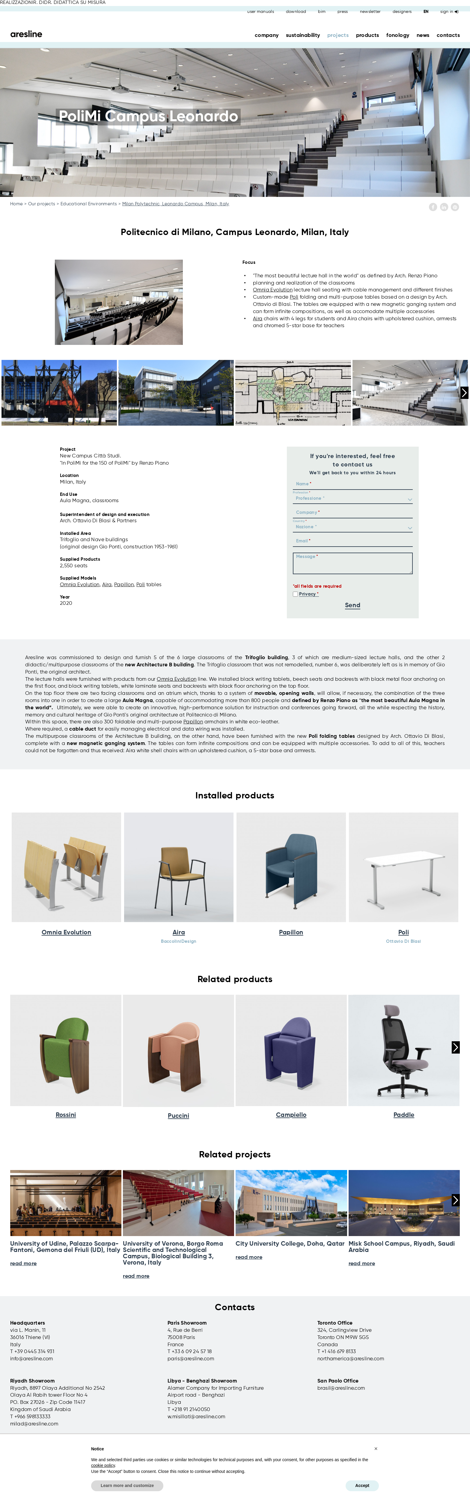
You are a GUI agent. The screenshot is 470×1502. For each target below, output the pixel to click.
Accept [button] (362, 1485)
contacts (448, 35)
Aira (258, 318)
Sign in (449, 11)
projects (338, 35)
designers (402, 12)
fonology (397, 35)
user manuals (260, 12)
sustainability (303, 35)
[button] (376, 1448)
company (267, 35)
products (367, 35)
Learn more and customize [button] (127, 1485)
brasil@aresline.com (341, 1388)
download (296, 12)
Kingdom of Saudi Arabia (40, 1409)
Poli (294, 297)
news (423, 35)
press (343, 12)
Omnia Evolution (273, 290)
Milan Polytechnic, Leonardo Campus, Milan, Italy (175, 204)
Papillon (124, 584)
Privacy (307, 594)
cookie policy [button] (103, 1465)
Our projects (41, 204)
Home (16, 204)
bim (322, 12)
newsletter (370, 12)
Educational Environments (89, 204)
